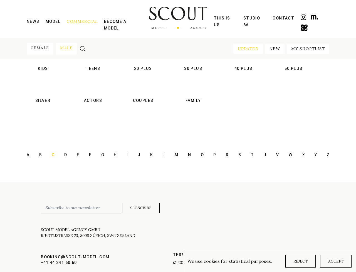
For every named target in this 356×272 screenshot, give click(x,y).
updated (248, 48)
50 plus (294, 68)
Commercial (82, 21)
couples (143, 100)
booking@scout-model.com (75, 257)
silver (42, 100)
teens (93, 68)
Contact (283, 18)
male (66, 47)
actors (93, 100)
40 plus (243, 68)
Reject (300, 261)
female (40, 47)
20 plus (143, 68)
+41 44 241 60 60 (59, 262)
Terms (180, 255)
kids (43, 68)
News (33, 21)
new (275, 48)
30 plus (193, 68)
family (193, 100)
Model (53, 21)
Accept (335, 261)
